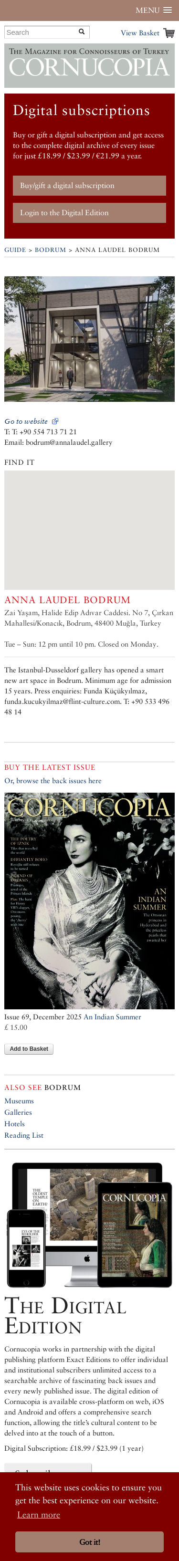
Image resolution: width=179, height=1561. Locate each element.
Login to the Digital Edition (64, 212)
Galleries (18, 1112)
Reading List (23, 1135)
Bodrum (50, 249)
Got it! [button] (89, 1542)
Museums (19, 1101)
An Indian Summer (112, 1017)
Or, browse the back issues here (53, 780)
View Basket (140, 33)
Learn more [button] (38, 1514)
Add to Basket (29, 1049)
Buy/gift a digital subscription (67, 185)
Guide (15, 249)
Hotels (14, 1124)
